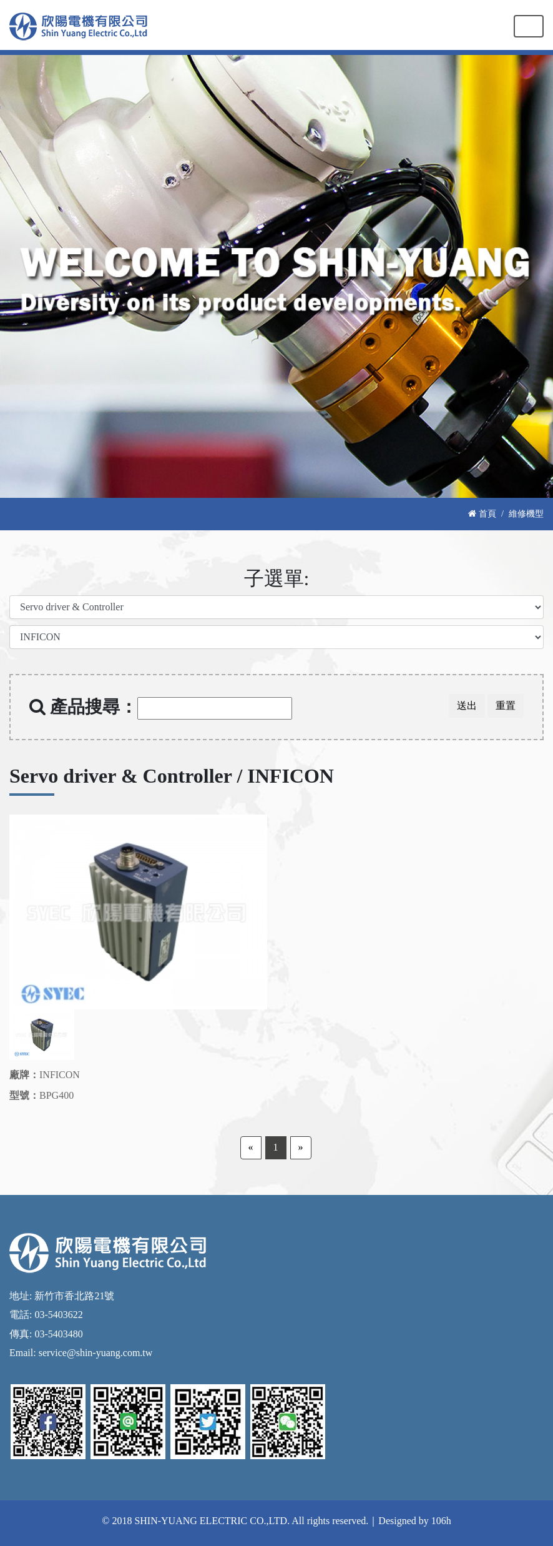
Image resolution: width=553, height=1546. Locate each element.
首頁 (482, 513)
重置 (506, 705)
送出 (467, 705)
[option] (138, 912)
